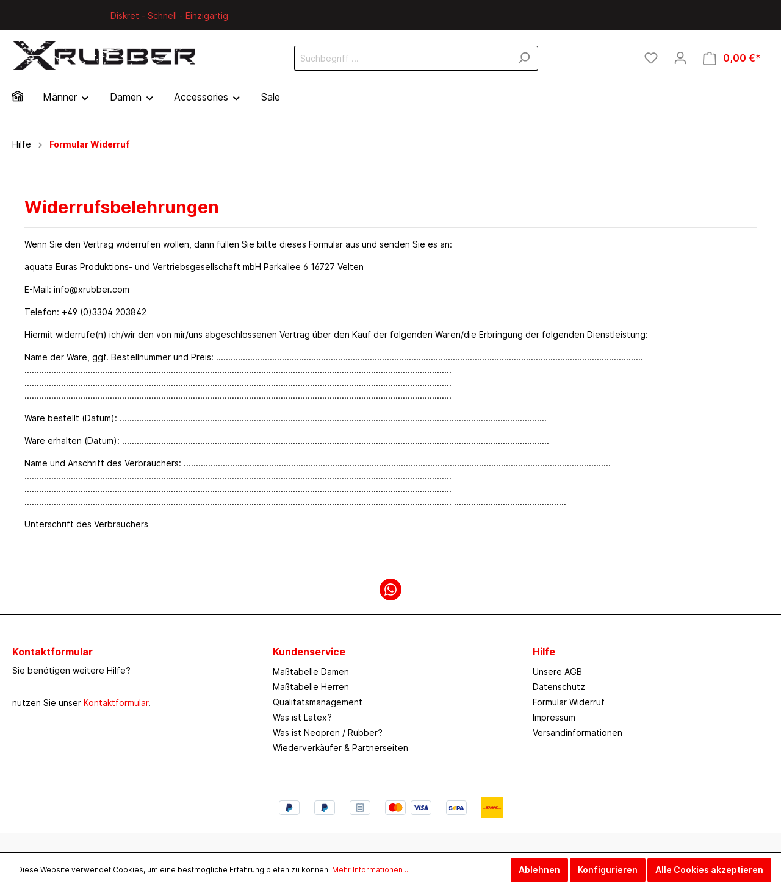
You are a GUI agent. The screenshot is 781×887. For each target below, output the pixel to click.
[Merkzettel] (651, 58)
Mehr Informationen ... (371, 869)
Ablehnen (539, 869)
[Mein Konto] (680, 58)
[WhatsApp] (390, 589)
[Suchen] (523, 58)
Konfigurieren (608, 869)
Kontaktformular (116, 702)
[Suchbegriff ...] (402, 58)
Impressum (554, 717)
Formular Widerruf (569, 702)
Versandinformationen (577, 732)
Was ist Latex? (302, 717)
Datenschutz (559, 687)
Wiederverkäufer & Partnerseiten (340, 748)
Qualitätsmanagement (317, 702)
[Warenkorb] (732, 58)
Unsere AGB (557, 671)
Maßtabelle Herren (311, 687)
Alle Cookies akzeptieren (709, 869)
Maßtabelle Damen (311, 671)
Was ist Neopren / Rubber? (328, 732)
